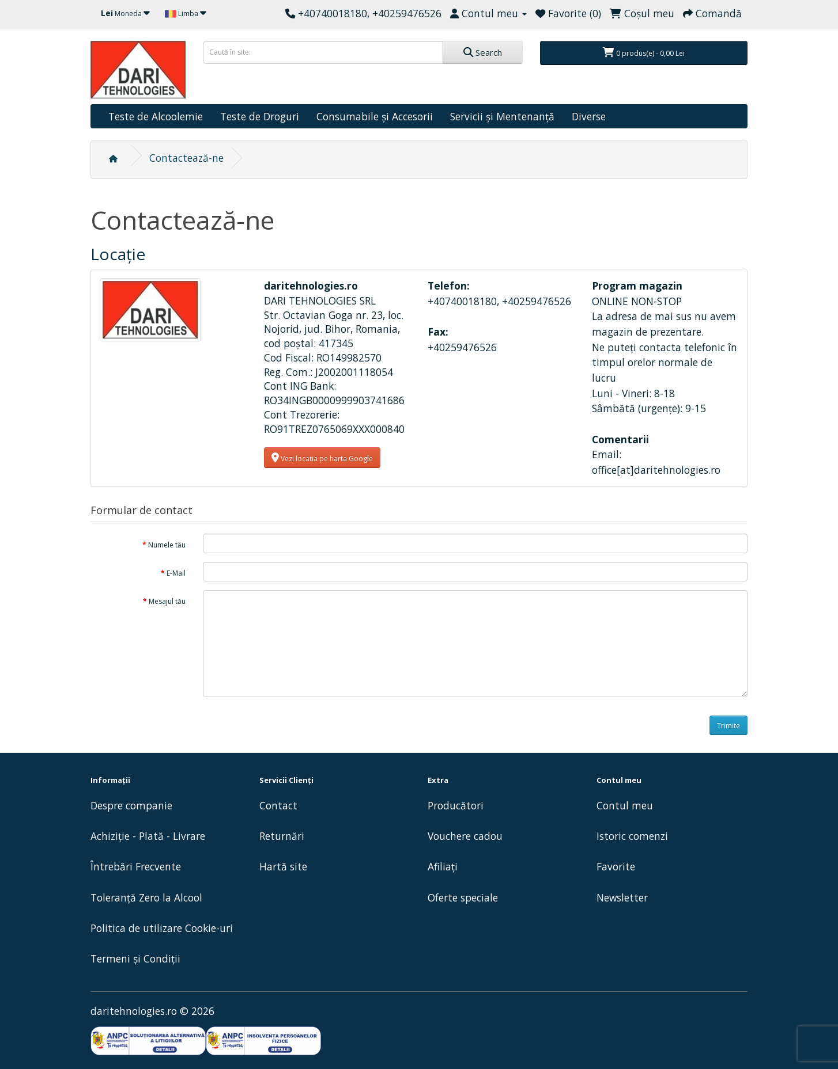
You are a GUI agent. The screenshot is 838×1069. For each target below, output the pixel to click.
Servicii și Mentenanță (502, 116)
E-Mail (176, 573)
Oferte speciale (463, 897)
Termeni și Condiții (135, 958)
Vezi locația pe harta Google (322, 457)
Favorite (616, 866)
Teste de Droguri (259, 116)
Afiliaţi (443, 866)
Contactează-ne (186, 158)
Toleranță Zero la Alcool (146, 897)
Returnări (281, 836)
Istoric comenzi (632, 836)
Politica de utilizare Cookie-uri (161, 928)
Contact (278, 805)
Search (482, 52)
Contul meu (625, 805)
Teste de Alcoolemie (155, 116)
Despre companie (131, 805)
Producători (456, 805)
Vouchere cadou (465, 836)
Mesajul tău (167, 601)
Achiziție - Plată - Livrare (147, 836)
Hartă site (283, 866)
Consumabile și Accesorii (374, 116)
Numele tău (167, 545)
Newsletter (622, 897)
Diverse (589, 116)
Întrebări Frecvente (135, 866)
